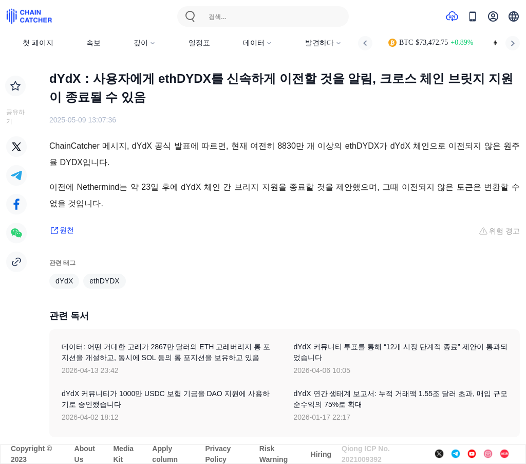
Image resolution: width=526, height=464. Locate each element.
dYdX (64, 281)
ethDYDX (104, 281)
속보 (93, 43)
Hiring (321, 454)
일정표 (199, 43)
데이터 (257, 43)
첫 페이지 (38, 43)
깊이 (145, 43)
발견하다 (323, 43)
